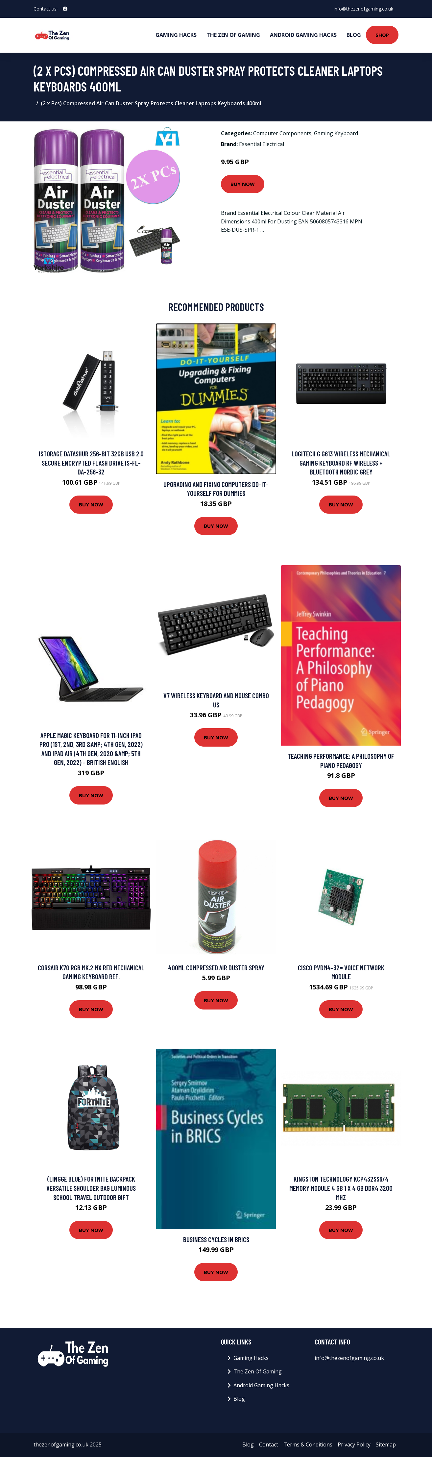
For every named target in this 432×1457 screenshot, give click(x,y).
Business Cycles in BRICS (216, 1239)
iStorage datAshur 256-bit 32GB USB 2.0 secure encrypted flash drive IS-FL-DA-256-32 (91, 462)
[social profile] (65, 9)
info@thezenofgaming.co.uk (363, 9)
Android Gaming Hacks (303, 34)
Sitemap (386, 1444)
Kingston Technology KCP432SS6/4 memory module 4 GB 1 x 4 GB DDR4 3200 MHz (341, 1188)
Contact (268, 1444)
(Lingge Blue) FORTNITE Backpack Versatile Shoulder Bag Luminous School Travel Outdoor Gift (91, 1188)
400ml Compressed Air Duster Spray (216, 967)
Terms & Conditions (307, 1444)
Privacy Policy (354, 1444)
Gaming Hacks (176, 34)
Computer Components (282, 133)
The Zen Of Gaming (233, 34)
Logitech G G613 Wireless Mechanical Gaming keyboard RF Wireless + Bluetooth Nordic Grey (341, 462)
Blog (354, 34)
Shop (382, 35)
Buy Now (242, 184)
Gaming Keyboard (336, 133)
